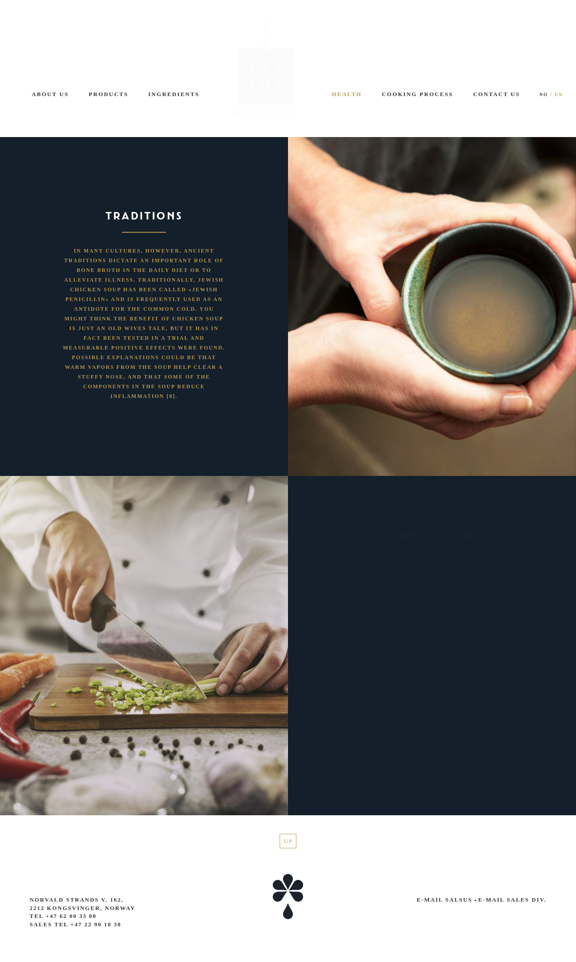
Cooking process (417, 94)
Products (109, 94)
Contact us (496, 94)
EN (559, 94)
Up (288, 841)
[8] (170, 396)
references (432, 772)
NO (543, 94)
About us (50, 94)
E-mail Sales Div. (510, 899)
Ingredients (173, 94)
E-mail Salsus (444, 899)
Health (347, 94)
